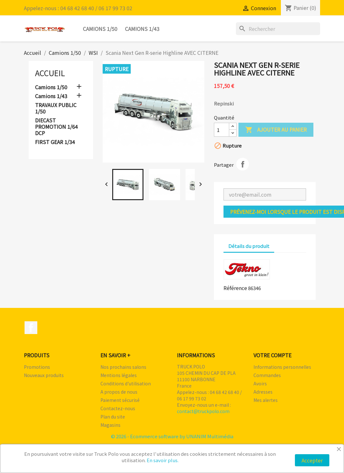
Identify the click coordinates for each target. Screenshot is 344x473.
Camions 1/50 (100, 29)
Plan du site (112, 416)
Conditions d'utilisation (125, 383)
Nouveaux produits (44, 375)
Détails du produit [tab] (248, 246)
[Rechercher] (278, 28)
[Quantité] (221, 130)
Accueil (50, 72)
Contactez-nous (117, 408)
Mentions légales (118, 375)
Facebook (31, 327)
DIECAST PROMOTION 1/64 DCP (56, 127)
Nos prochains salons (123, 367)
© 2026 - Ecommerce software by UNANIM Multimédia (172, 436)
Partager (242, 164)
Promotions (37, 367)
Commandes (267, 375)
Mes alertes (265, 400)
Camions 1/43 (142, 29)
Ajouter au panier (276, 130)
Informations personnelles (282, 367)
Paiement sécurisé (120, 400)
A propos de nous (118, 392)
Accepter (312, 460)
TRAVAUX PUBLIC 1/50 (56, 108)
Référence (235, 288)
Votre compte (272, 355)
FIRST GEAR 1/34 (55, 142)
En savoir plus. (163, 460)
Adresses (263, 392)
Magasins (110, 425)
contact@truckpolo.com (203, 411)
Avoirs (260, 383)
